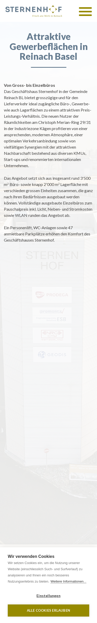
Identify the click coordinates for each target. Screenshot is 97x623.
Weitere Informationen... (68, 581)
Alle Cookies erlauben (48, 610)
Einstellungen (48, 596)
